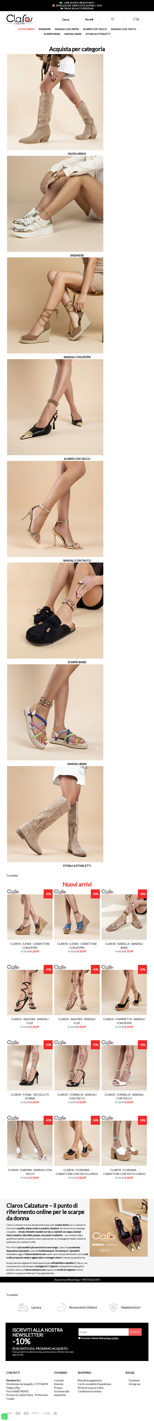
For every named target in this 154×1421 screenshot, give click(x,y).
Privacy (58, 1387)
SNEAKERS (45, 29)
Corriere (36, 1307)
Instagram (134, 1384)
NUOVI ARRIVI (26, 29)
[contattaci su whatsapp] (5, 1416)
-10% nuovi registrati (77, 2)
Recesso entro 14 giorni (83, 1307)
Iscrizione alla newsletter (61, 1393)
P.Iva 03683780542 (17, 1391)
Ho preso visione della (100, 1338)
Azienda (58, 1384)
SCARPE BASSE (52, 33)
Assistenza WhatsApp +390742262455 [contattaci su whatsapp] (77, 1279)
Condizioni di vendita (89, 1391)
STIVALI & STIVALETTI (98, 33)
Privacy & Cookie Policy (19, 1395)
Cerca (65, 19)
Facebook (134, 1380)
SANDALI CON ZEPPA (67, 29)
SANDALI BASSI (73, 33)
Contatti (59, 1380)
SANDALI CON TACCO (123, 29)
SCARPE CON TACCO (95, 29)
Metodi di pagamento (90, 1380)
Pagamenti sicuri (130, 1307)
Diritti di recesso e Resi (90, 1387)
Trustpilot (12, 875)
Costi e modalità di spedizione (94, 1384)
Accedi (89, 19)
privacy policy (111, 1338)
